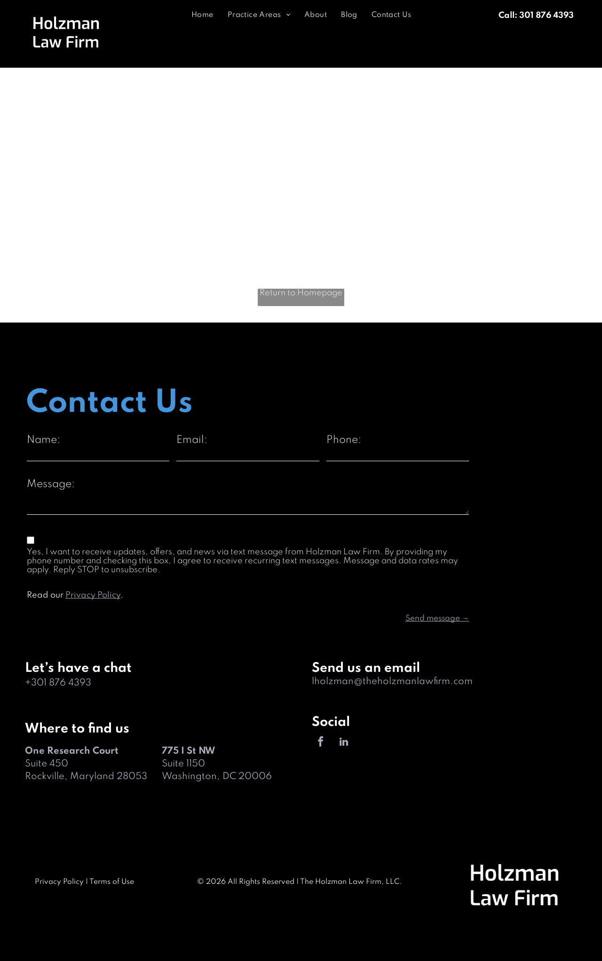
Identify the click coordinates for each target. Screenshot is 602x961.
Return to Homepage (301, 293)
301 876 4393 (61, 683)
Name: (43, 440)
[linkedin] (343, 743)
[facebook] (320, 743)
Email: (191, 440)
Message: (51, 484)
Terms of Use (111, 882)
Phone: (343, 440)
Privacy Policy (92, 595)
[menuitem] (202, 15)
